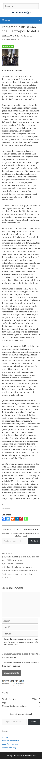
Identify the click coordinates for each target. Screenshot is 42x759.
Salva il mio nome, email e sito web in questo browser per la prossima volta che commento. (21, 642)
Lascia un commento (13, 564)
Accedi (5, 737)
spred (20, 560)
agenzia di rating (12, 557)
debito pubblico (27, 557)
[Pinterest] (21, 519)
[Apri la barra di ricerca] (38, 20)
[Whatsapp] (26, 519)
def (37, 557)
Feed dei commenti (10, 744)
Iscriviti (34, 541)
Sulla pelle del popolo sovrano (18, 567)
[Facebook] (4, 519)
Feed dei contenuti (10, 741)
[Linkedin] (17, 519)
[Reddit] (13, 519)
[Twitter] (8, 519)
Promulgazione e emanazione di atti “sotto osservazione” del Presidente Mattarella (19, 574)
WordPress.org (9, 748)
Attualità (8, 553)
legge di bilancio (9, 560)
